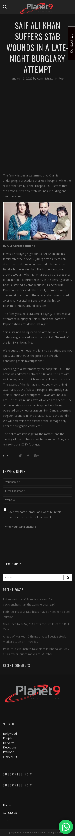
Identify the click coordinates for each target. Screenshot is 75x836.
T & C (6, 820)
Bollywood (10, 733)
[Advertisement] (37, 126)
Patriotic (9, 752)
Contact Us (10, 812)
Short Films (10, 756)
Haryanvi (8, 743)
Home (7, 805)
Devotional (10, 747)
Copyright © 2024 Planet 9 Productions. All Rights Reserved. (38, 832)
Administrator (46, 78)
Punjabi (8, 738)
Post (61, 78)
